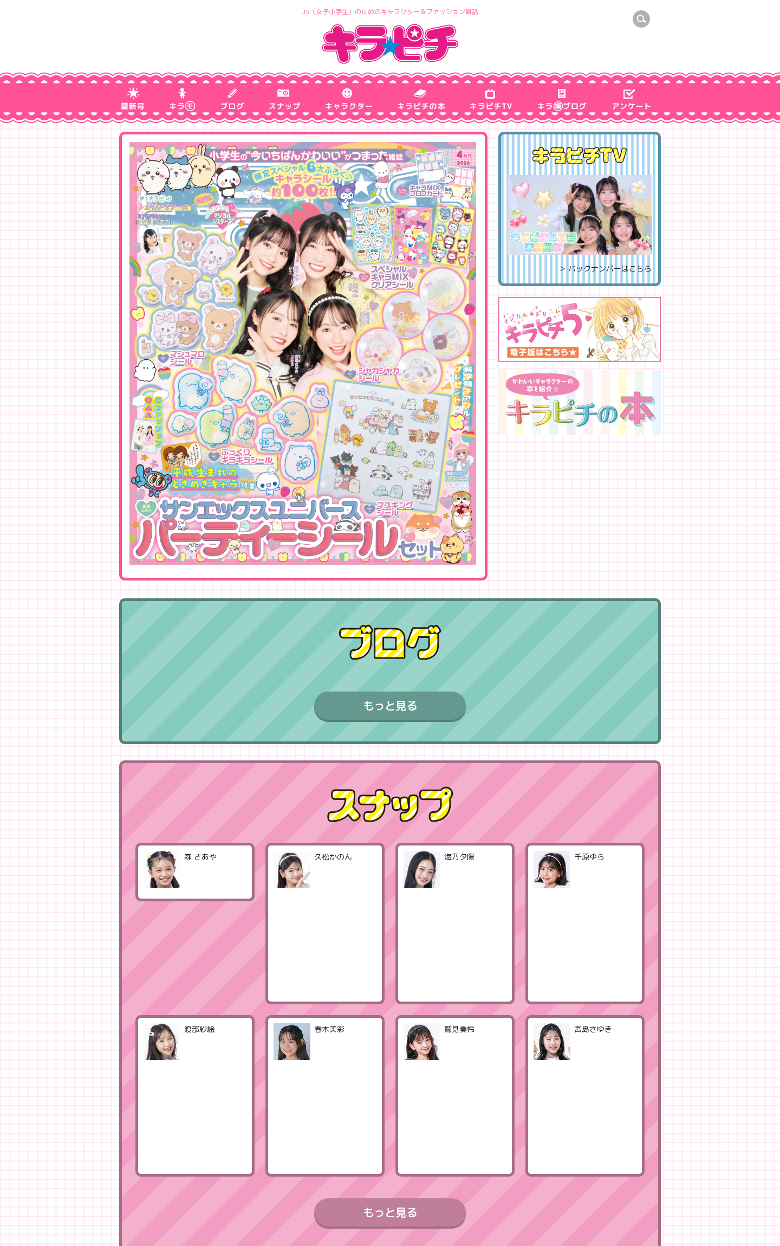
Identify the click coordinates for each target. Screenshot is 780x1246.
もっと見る (390, 705)
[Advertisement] (579, 511)
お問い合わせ (253, 1225)
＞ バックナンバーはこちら (605, 268)
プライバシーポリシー (170, 1225)
